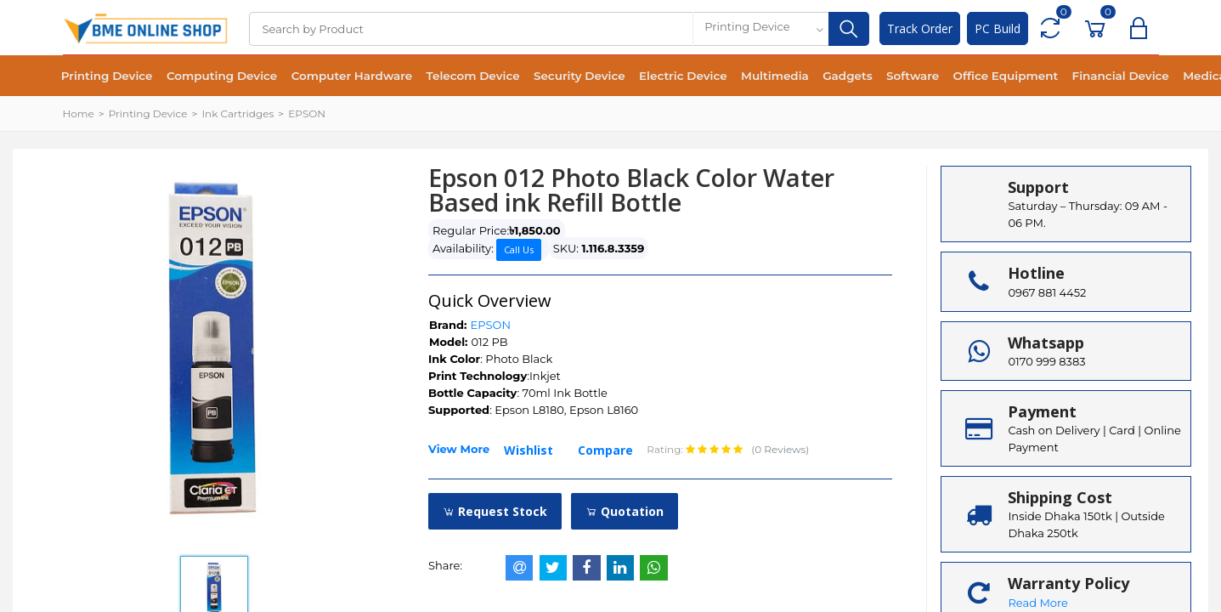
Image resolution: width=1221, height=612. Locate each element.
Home (78, 113)
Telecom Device (460, 76)
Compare (605, 450)
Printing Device (105, 76)
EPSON (306, 113)
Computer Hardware (342, 76)
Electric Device (662, 76)
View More (458, 449)
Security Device (562, 76)
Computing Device (215, 76)
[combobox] (760, 29)
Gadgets (820, 76)
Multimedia (750, 76)
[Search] (470, 29)
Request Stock (495, 511)
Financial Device (1083, 76)
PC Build (997, 28)
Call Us (519, 249)
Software (882, 76)
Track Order (919, 28)
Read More (1037, 602)
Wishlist (528, 450)
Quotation (624, 511)
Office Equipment (971, 76)
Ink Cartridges (237, 113)
